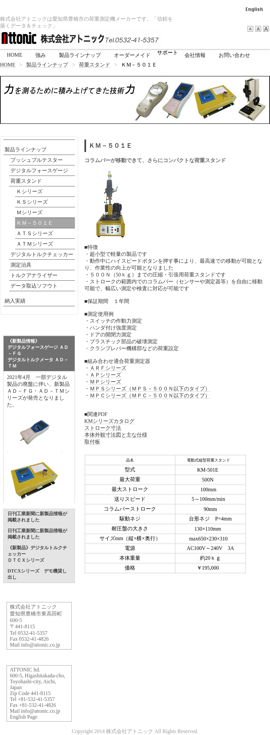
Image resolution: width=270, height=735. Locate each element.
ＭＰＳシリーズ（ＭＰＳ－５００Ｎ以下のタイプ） (150, 388)
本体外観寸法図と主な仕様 (115, 435)
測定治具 (20, 265)
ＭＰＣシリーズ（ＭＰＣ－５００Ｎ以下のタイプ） (150, 395)
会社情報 (195, 55)
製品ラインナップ (80, 55)
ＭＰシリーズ (105, 382)
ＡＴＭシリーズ (34, 244)
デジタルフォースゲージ (39, 170)
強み (40, 55)
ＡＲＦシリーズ (108, 368)
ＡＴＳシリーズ (34, 233)
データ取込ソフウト (34, 286)
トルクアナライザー (34, 275)
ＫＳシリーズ (32, 202)
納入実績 (15, 301)
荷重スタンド (94, 64)
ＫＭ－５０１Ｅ (34, 223)
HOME (14, 55)
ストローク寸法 (102, 428)
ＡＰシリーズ (105, 375)
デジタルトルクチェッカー (41, 254)
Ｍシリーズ (29, 212)
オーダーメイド (132, 55)
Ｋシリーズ (29, 191)
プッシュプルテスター (36, 160)
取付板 (92, 441)
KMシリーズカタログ (109, 421)
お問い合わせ (234, 55)
